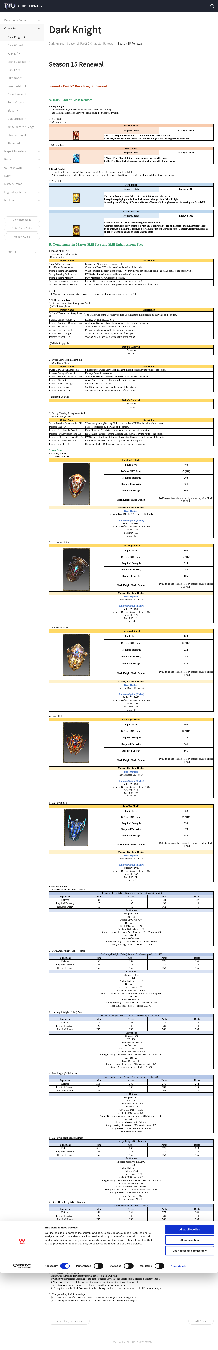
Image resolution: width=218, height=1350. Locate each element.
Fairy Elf (12, 53)
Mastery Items (13, 184)
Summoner (14, 78)
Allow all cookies (189, 670)
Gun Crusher (15, 119)
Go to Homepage (22, 219)
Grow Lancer (15, 94)
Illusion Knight (16, 135)
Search (212, 6)
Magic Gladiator (17, 61)
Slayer (11, 110)
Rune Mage (14, 102)
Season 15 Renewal (130, 43)
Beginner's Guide (15, 20)
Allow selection (189, 680)
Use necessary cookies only (190, 691)
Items (7, 159)
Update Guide (22, 236)
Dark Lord (13, 70)
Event (7, 176)
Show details (179, 706)
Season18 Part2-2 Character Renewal (90, 43)
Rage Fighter (15, 86)
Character (10, 28)
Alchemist (13, 143)
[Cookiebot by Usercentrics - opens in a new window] (22, 706)
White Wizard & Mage (20, 127)
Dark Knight (14, 37)
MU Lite (9, 200)
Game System (13, 167)
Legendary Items (15, 192)
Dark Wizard (15, 45)
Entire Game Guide (22, 228)
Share (203, 1321)
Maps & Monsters (15, 151)
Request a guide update (69, 1321)
